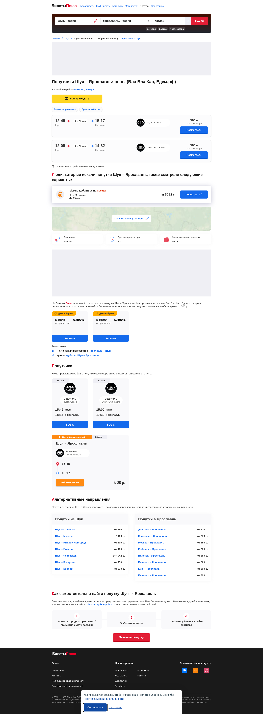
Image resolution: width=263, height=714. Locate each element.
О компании (58, 670)
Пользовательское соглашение (67, 686)
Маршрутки (131, 6)
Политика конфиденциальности (68, 681)
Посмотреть (194, 129)
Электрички (157, 6)
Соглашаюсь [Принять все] (95, 707)
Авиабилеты (87, 6)
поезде (101, 190)
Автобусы (117, 6)
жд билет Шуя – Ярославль (82, 355)
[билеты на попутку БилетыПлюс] (64, 654)
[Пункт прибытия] (123, 21)
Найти (199, 21)
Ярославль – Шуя (131, 38)
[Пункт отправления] (77, 21)
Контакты (56, 675)
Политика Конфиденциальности (104, 698)
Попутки (144, 6)
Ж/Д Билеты (103, 6)
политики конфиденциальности (192, 702)
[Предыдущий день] (149, 21)
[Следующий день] (188, 21)
